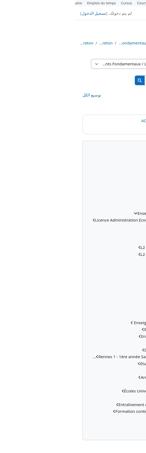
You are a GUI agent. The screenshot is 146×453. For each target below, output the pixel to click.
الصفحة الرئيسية (135, 43)
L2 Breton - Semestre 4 (111, 109)
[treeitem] (73, 295)
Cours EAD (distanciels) (90, 43)
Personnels (105, 3)
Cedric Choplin (121, 127)
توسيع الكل (16, 95)
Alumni (85, 3)
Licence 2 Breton (10, 43)
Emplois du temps (26, 3)
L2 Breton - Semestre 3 (111, 102)
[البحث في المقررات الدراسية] (102, 80)
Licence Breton (31, 43)
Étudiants (126, 3)
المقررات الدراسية (114, 43)
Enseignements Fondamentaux (59, 43)
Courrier (68, 3)
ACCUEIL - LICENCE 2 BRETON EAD (100, 120)
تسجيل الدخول (19, 13)
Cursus (51, 3)
